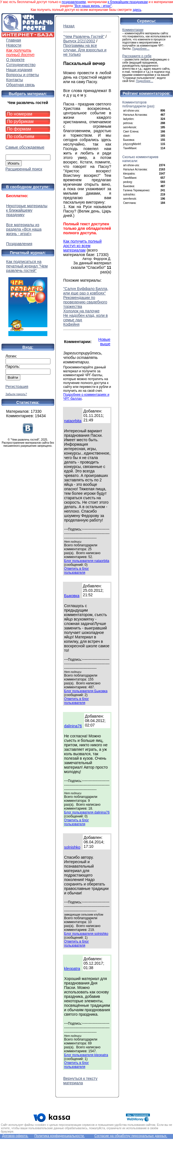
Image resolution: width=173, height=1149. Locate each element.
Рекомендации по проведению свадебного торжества (85, 302)
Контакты (14, 80)
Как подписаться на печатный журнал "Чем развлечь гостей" (28, 297)
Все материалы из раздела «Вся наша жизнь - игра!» (24, 229)
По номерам (19, 114)
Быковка (71, 595)
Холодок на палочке (81, 311)
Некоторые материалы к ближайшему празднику (26, 210)
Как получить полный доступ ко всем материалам (82, 245)
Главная (13, 40)
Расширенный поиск (24, 169)
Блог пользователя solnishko (86, 934)
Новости (13, 45)
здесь (137, 10)
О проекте (15, 59)
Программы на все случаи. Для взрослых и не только (84, 50)
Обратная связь (20, 85)
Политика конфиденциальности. (59, 1136)
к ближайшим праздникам (128, 2)
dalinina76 (73, 726)
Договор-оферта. (15, 1136)
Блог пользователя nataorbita (86, 561)
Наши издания (19, 69)
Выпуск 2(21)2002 (79, 41)
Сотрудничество (20, 64)
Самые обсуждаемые (25, 147)
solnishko (72, 847)
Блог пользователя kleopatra (86, 1055)
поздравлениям (74, 2)
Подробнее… (141, 48)
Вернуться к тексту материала (80, 1080)
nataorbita (72, 421)
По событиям (21, 136)
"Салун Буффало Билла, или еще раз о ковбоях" (85, 290)
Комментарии (132, 30)
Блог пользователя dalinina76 (86, 812)
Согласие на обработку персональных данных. (130, 1136)
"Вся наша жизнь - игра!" (93, 6)
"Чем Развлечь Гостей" (83, 36)
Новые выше (104, 341)
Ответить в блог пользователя (76, 570)
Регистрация (17, 386)
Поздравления (19, 244)
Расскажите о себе (137, 56)
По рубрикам (20, 121)
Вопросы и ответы (22, 75)
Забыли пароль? (16, 394)
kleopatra (72, 968)
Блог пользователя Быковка (86, 691)
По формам (19, 129)
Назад (68, 26)
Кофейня (71, 324)
